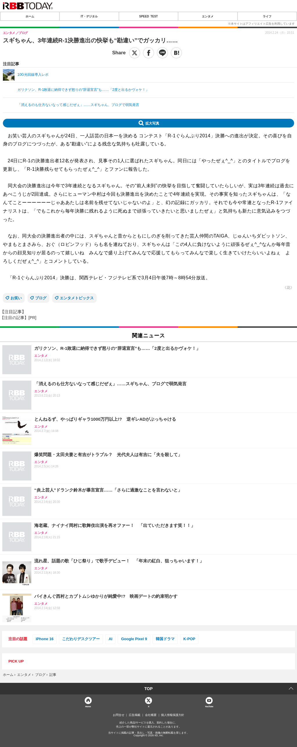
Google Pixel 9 (134, 639)
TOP (148, 688)
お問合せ (118, 715)
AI (110, 639)
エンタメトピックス (77, 298)
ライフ (267, 16)
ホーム (30, 16)
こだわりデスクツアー (81, 639)
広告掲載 (134, 715)
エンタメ (207, 16)
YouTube (209, 706)
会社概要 (151, 715)
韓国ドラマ (165, 639)
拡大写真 (152, 123)
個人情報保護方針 (172, 715)
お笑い (16, 298)
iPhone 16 (44, 639)
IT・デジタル (89, 16)
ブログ (40, 298)
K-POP (189, 639)
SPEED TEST (148, 16)
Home (88, 706)
